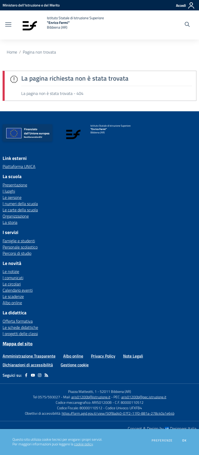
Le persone (12, 197)
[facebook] (26, 375)
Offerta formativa (18, 321)
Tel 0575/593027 (46, 397)
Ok (184, 440)
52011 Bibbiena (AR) (115, 391)
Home (12, 52)
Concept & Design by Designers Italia (162, 428)
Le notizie (11, 271)
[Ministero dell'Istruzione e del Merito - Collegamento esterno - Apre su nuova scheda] (31, 5)
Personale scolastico (20, 247)
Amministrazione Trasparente (29, 356)
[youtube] (33, 375)
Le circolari (12, 284)
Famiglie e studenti (19, 241)
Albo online (12, 303)
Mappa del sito (18, 343)
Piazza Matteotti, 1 (82, 391)
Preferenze (162, 440)
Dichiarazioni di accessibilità (28, 365)
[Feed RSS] (46, 375)
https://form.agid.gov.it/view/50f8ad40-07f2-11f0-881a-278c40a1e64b (118, 413)
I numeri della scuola (20, 203)
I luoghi (9, 191)
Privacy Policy (103, 356)
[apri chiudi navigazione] (8, 25)
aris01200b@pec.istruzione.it (143, 397)
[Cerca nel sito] (187, 25)
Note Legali (133, 356)
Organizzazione (16, 216)
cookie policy (83, 444)
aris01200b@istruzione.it (90, 397)
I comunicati (13, 278)
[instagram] (39, 375)
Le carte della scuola (20, 210)
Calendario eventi (18, 290)
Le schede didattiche (20, 327)
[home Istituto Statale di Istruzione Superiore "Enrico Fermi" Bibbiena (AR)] (60, 25)
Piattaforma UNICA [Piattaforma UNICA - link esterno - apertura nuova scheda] (19, 166)
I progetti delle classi (20, 333)
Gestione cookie (75, 365)
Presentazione (15, 185)
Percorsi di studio (17, 253)
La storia (10, 222)
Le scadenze (13, 296)
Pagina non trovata (39, 52)
